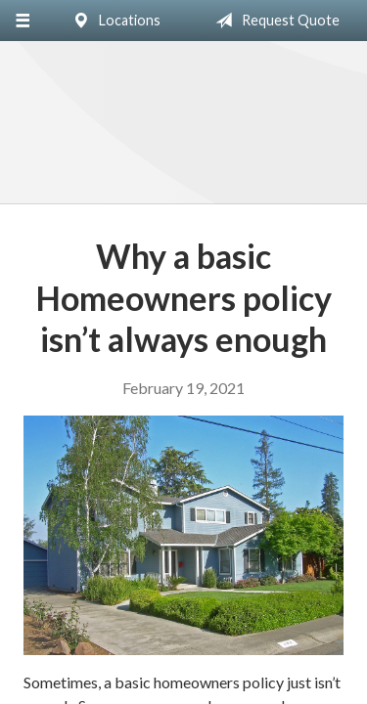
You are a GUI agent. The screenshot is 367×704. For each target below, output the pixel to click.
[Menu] (22, 20)
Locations (113, 20)
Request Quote (273, 20)
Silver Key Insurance (183, 123)
